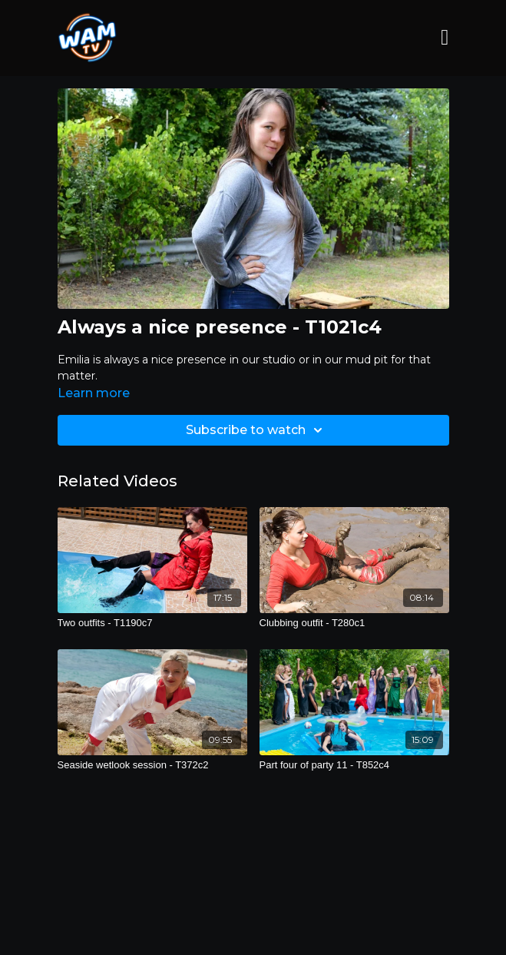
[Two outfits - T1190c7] (152, 623)
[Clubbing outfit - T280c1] (354, 623)
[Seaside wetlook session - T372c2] (152, 765)
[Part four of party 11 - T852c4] (354, 765)
